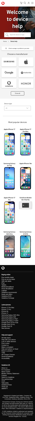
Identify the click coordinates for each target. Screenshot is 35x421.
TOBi (3, 353)
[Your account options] (29, 3)
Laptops (4, 290)
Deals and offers (6, 294)
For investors (5, 370)
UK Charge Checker (8, 354)
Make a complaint (7, 347)
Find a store (5, 343)
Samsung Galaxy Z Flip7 (9, 319)
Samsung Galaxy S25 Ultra (10, 315)
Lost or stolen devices (8, 341)
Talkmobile (5, 383)
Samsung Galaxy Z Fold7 (9, 321)
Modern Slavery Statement (10, 373)
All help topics (6, 338)
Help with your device (8, 339)
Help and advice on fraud (9, 349)
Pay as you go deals (8, 279)
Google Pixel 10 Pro (8, 324)
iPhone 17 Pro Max (7, 307)
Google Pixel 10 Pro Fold (9, 322)
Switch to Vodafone (7, 377)
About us (4, 368)
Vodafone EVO (6, 296)
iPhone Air (4, 311)
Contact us (5, 345)
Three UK (4, 386)
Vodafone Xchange (7, 298)
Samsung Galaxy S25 (8, 317)
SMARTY (4, 388)
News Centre (5, 371)
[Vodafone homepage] (2, 3)
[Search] (25, 3)
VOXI (3, 381)
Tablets (3, 285)
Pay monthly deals (7, 277)
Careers (4, 375)
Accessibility (5, 358)
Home (5, 41)
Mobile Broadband (7, 287)
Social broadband (7, 356)
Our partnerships (7, 379)
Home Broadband (7, 288)
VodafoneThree (6, 385)
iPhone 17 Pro (6, 309)
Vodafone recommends (9, 292)
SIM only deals (6, 281)
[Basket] (21, 3)
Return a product (7, 351)
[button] (17, 48)
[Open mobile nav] (32, 3)
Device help (13, 41)
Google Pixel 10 (6, 326)
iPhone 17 (4, 313)
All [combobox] (6, 108)
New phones (5, 328)
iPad (2, 283)
